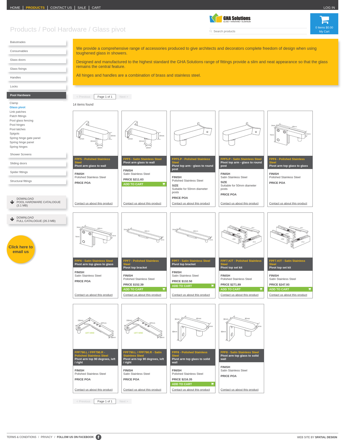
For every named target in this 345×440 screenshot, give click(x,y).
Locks (14, 86)
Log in (329, 7)
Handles (15, 77)
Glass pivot (109, 29)
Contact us (61, 7)
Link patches (18, 111)
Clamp (14, 103)
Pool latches (18, 129)
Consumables (19, 51)
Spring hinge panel (22, 142)
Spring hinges (19, 146)
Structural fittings (21, 181)
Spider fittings (19, 172)
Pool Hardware (64, 29)
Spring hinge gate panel (25, 138)
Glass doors (18, 59)
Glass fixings (18, 68)
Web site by (317, 437)
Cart (96, 7)
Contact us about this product (94, 203)
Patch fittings (18, 116)
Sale (82, 7)
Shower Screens (20, 154)
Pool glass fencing (21, 120)
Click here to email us (21, 249)
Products (35, 7)
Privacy (46, 437)
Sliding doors (18, 163)
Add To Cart (133, 184)
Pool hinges (17, 124)
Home (15, 7)
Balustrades (18, 42)
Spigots (14, 133)
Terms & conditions (21, 437)
